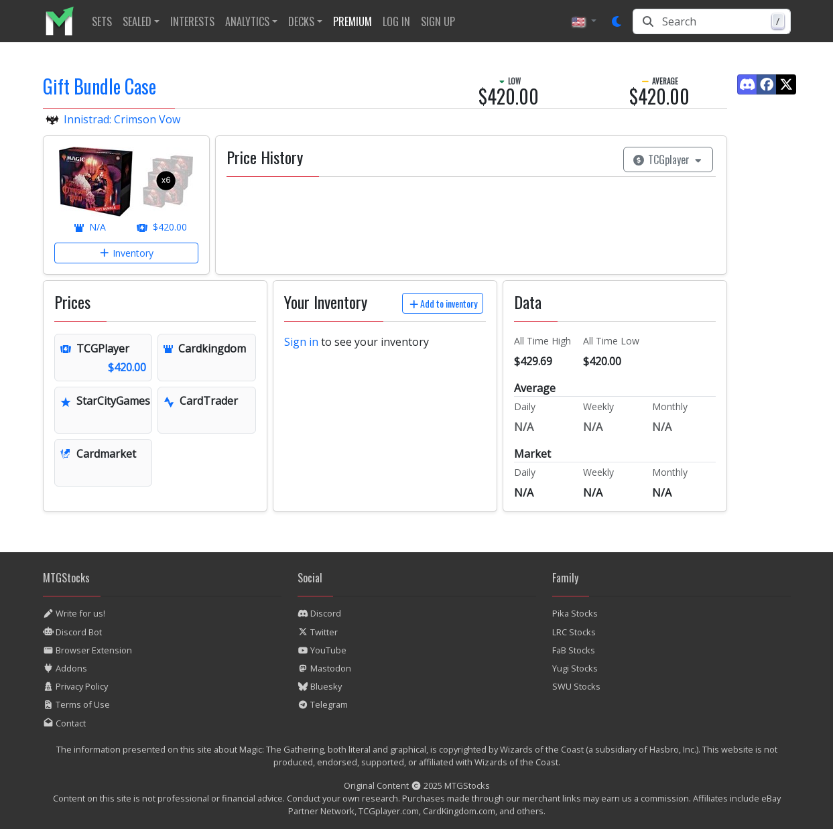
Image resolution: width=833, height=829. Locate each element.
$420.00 (162, 226)
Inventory (126, 253)
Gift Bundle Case (99, 86)
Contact (64, 723)
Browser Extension (87, 650)
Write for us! (74, 613)
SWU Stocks (576, 686)
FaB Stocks (573, 650)
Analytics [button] (247, 21)
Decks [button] (301, 21)
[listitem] (64, 21)
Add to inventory (442, 303)
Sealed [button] (137, 21)
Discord (319, 613)
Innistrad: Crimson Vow (122, 119)
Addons (65, 668)
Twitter (318, 632)
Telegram (323, 704)
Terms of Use (76, 704)
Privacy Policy (75, 686)
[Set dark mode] (617, 21)
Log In (396, 21)
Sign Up (438, 21)
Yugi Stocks (575, 668)
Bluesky (320, 686)
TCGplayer (668, 159)
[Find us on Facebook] (767, 84)
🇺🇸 (580, 21)
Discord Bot (72, 632)
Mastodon (324, 668)
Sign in (301, 341)
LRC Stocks (574, 632)
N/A (90, 226)
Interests (192, 21)
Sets (102, 21)
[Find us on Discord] (747, 84)
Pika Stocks (575, 613)
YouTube (322, 650)
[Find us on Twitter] (786, 84)
